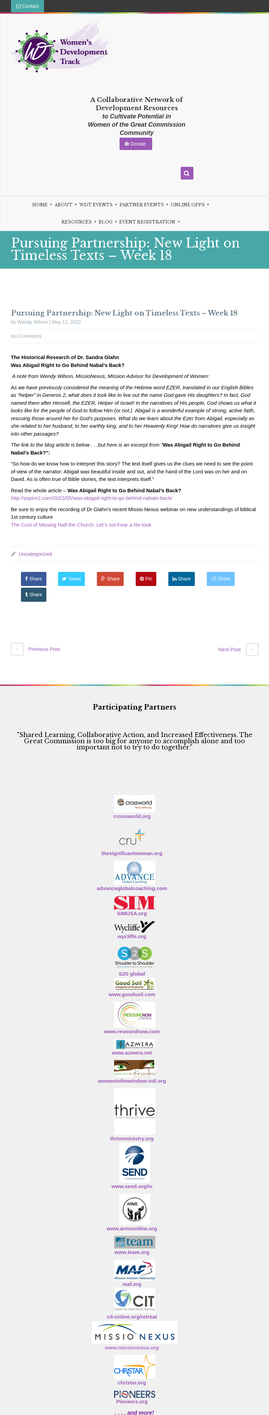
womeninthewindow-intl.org (132, 1081)
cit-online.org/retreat (132, 1317)
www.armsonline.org (132, 1228)
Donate (136, 144)
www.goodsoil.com (132, 994)
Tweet (72, 579)
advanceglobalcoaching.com (132, 888)
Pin (146, 579)
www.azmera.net (132, 1053)
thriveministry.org (132, 1138)
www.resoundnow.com (132, 1031)
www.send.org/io (131, 1186)
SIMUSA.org (132, 913)
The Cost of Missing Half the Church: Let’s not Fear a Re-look (81, 525)
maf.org (131, 1284)
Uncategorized (35, 554)
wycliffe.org (131, 936)
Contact (27, 6)
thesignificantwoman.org (131, 853)
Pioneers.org (132, 1401)
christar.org (132, 1382)
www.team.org (131, 1252)
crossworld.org (131, 816)
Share (33, 579)
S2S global (132, 974)
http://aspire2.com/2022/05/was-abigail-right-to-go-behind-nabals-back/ (91, 498)
